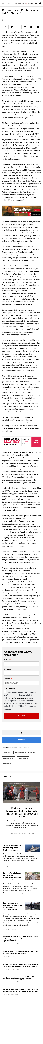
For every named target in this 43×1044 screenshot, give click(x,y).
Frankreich (6, 752)
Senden (21, 716)
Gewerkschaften (8, 758)
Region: (7, 679)
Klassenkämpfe (23, 758)
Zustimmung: (9, 688)
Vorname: (8, 669)
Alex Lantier (5, 18)
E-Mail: (7, 660)
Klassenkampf (7, 763)
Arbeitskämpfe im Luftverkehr (24, 752)
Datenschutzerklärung (21, 698)
